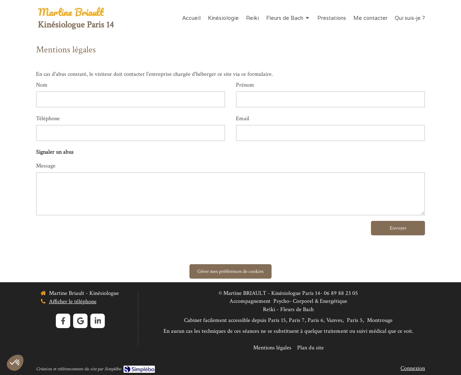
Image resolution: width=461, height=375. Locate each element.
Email (242, 118)
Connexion (412, 368)
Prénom (245, 85)
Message (45, 166)
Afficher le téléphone (73, 301)
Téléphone (48, 118)
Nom (42, 85)
